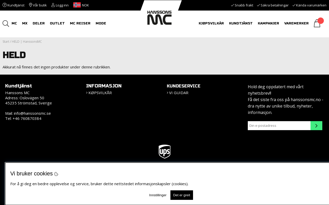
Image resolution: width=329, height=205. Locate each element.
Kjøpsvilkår (211, 23)
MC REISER (80, 23)
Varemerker (296, 23)
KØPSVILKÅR (100, 92)
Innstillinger (157, 195)
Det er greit (181, 195)
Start (6, 41)
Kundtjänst (13, 5)
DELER (39, 23)
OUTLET (57, 23)
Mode (101, 23)
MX (25, 23)
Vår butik (38, 5)
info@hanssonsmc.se (32, 113)
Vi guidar (178, 92)
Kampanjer (268, 23)
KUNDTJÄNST (241, 23)
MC (14, 23)
